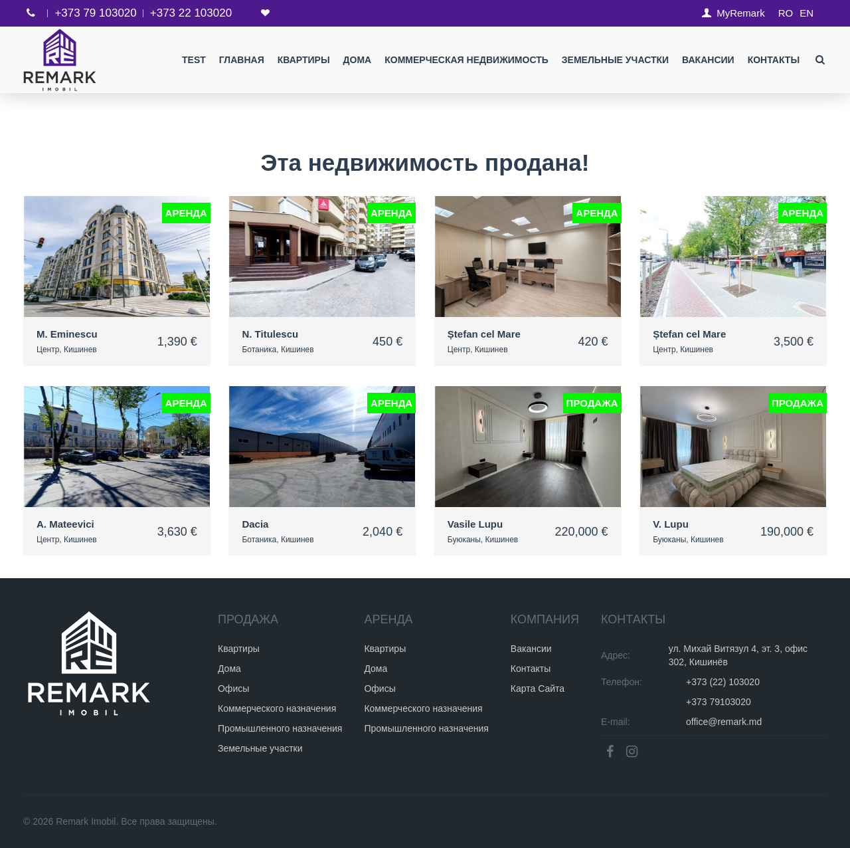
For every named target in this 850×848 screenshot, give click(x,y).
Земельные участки (615, 59)
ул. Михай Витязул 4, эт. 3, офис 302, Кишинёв (738, 655)
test (194, 59)
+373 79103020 (718, 701)
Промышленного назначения (280, 728)
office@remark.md (724, 721)
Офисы (233, 688)
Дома (357, 59)
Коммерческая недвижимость (466, 59)
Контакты (774, 59)
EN (806, 13)
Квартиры (304, 59)
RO (786, 13)
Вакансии (708, 59)
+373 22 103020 (191, 13)
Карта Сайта (537, 688)
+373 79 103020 (95, 13)
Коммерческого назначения (277, 708)
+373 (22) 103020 (723, 682)
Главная (241, 59)
